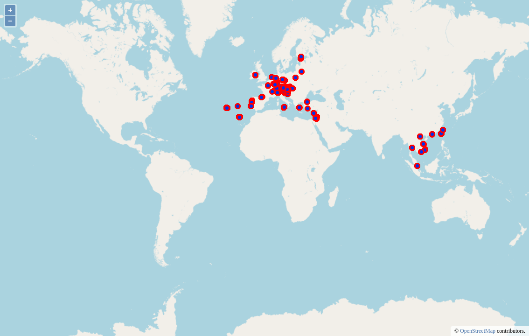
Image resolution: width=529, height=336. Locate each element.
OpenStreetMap (477, 331)
